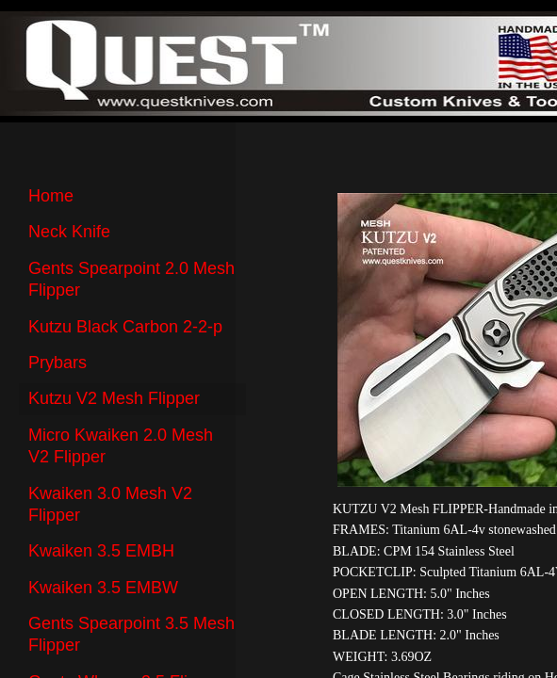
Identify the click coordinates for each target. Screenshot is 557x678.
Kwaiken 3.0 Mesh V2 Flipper (110, 504)
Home (51, 195)
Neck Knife (69, 231)
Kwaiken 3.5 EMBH (101, 550)
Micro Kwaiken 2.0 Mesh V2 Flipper (120, 446)
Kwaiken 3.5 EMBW (103, 587)
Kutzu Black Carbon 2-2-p (125, 326)
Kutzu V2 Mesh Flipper (114, 398)
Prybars (57, 362)
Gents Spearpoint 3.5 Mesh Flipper (131, 634)
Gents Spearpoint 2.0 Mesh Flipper (131, 279)
